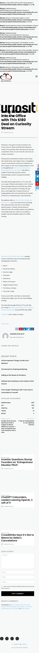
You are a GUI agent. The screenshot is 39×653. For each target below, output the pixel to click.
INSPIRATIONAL (5, 108)
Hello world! (25, 608)
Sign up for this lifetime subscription (12, 256)
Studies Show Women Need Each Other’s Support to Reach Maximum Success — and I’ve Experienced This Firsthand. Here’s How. (8, 426)
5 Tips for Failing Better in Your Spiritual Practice (26, 423)
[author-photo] (2, 469)
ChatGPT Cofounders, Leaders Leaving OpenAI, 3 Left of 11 (16, 500)
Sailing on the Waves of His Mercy (13, 375)
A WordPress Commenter (10, 608)
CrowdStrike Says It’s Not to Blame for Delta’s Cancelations (17, 537)
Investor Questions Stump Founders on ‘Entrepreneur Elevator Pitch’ (17, 462)
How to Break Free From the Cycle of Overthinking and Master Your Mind (16, 606)
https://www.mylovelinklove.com (17, 337)
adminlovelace (8, 132)
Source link (4, 324)
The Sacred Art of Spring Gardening (14, 369)
